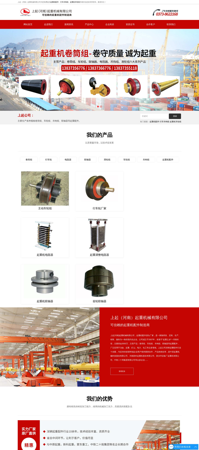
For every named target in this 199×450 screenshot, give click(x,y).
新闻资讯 (68, 24)
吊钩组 (146, 159)
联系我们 (171, 24)
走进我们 (48, 24)
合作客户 (150, 24)
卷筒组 (29, 159)
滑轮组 (107, 159)
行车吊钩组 (64, 2)
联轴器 (87, 159)
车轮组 (126, 159)
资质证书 (130, 24)
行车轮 (48, 159)
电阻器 (68, 159)
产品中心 (89, 24)
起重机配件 (54, 2)
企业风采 (109, 24)
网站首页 (28, 24)
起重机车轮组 (75, 2)
